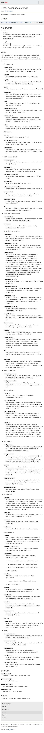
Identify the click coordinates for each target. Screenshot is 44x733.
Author (4, 718)
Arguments (5, 709)
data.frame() (7, 44)
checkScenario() (6, 689)
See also (4, 715)
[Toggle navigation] (40, 2)
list (21, 22)
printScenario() (6, 679)
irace (3, 2)
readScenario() (8, 38)
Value (4, 712)
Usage (4, 707)
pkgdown (10, 729)
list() (5, 33)
